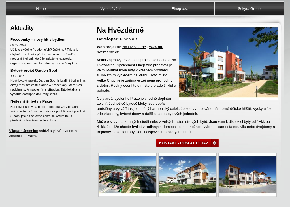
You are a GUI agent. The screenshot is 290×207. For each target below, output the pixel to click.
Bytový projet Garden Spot (33, 70)
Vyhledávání (110, 9)
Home (41, 9)
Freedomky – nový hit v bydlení (37, 39)
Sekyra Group (249, 9)
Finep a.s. (180, 9)
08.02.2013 (18, 45)
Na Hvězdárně (134, 47)
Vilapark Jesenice (23, 131)
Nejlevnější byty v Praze (31, 101)
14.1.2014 (17, 76)
